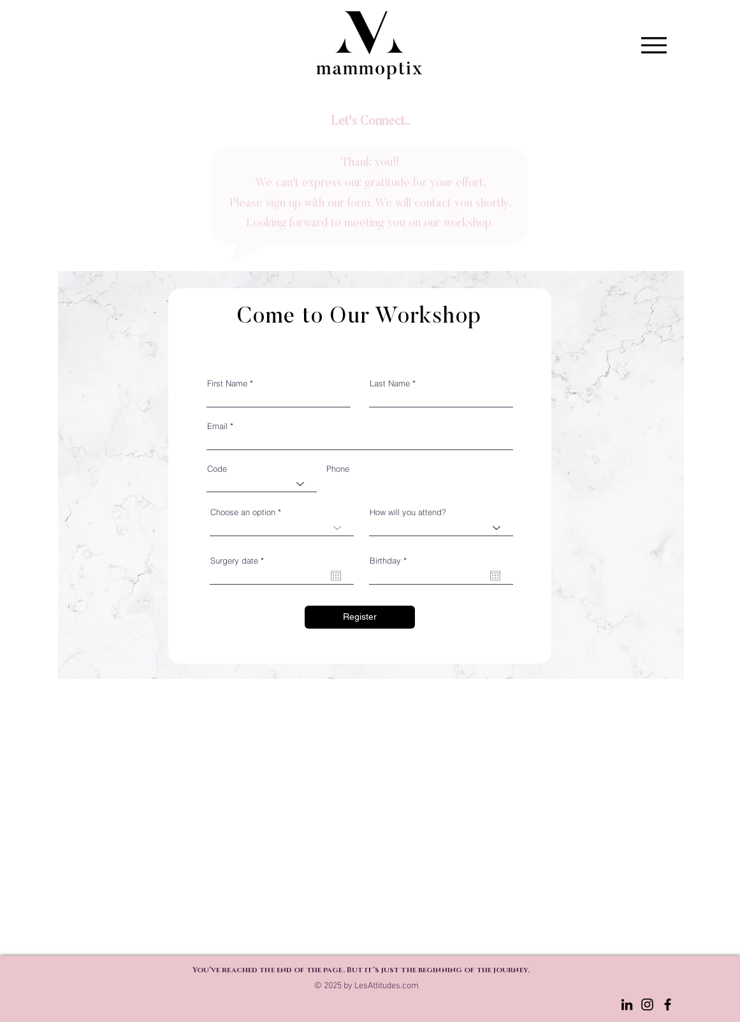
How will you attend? (408, 512)
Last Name (390, 383)
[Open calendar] (336, 576)
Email (217, 426)
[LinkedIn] (627, 1004)
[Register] (360, 617)
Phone (337, 469)
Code (217, 469)
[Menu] (654, 45)
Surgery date (239, 561)
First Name (227, 383)
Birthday (390, 561)
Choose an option (242, 512)
